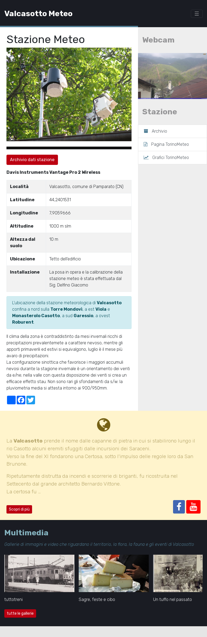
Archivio (155, 131)
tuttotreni (13, 599)
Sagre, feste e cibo (97, 599)
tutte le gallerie (20, 613)
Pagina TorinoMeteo (166, 144)
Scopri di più (19, 509)
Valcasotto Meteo (38, 13)
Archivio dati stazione (32, 159)
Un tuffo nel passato (172, 599)
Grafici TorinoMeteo (166, 157)
